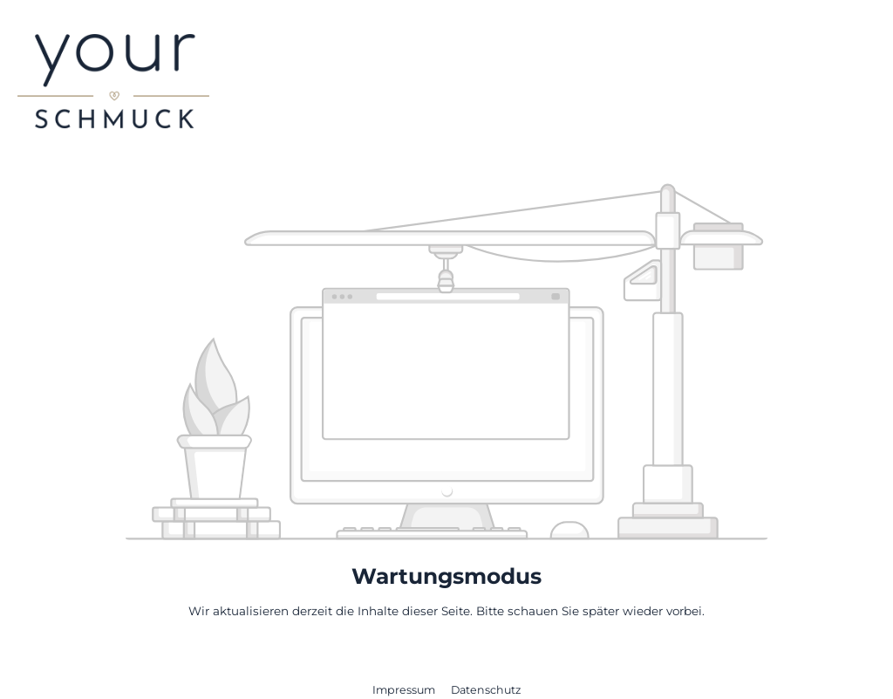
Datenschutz (486, 689)
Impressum (405, 689)
